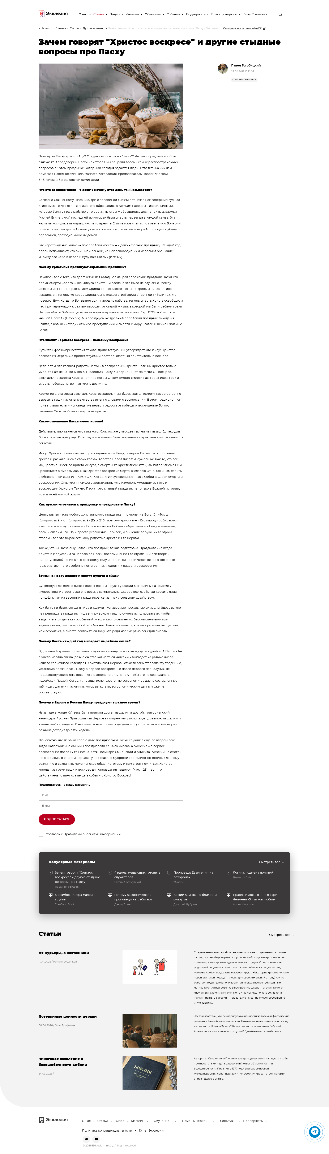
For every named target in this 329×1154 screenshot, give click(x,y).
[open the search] (280, 14)
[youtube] (96, 1139)
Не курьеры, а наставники (64, 953)
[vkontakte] (86, 1139)
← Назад (44, 28)
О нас (83, 14)
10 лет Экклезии (255, 14)
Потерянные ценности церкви (68, 1016)
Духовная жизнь (93, 28)
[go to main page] (53, 14)
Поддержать (195, 14)
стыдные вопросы (244, 80)
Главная (61, 28)
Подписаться (56, 819)
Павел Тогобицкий (246, 65)
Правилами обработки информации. (92, 834)
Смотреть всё (269, 862)
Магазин (132, 14)
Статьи (98, 14)
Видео (115, 14)
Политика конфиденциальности (107, 1130)
